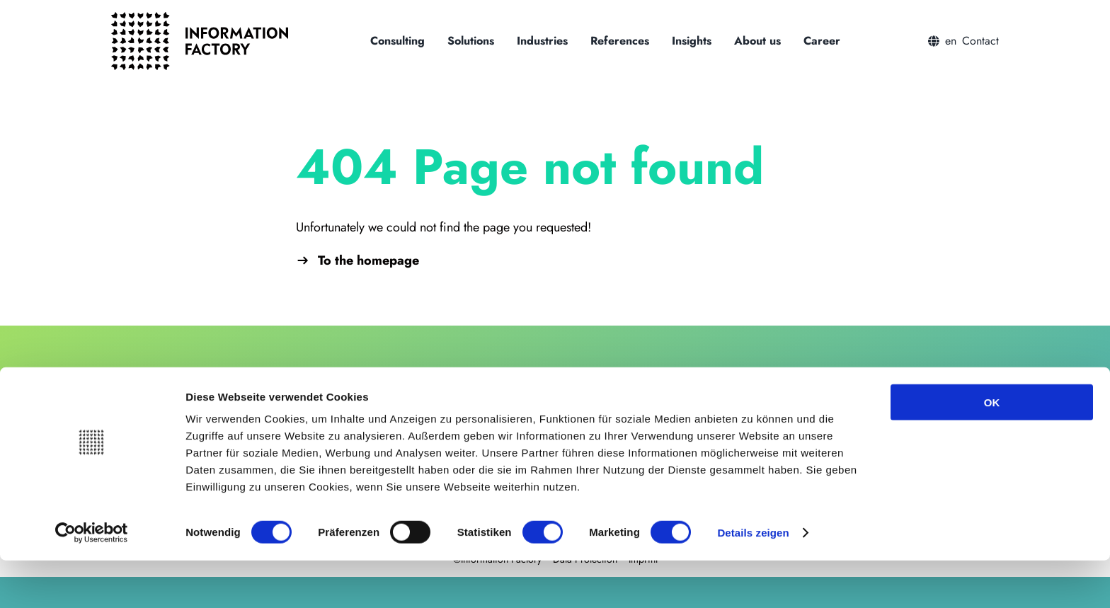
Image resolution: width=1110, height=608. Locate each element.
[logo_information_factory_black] (199, 18)
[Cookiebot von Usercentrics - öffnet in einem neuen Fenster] (92, 580)
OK (992, 450)
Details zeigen (753, 580)
